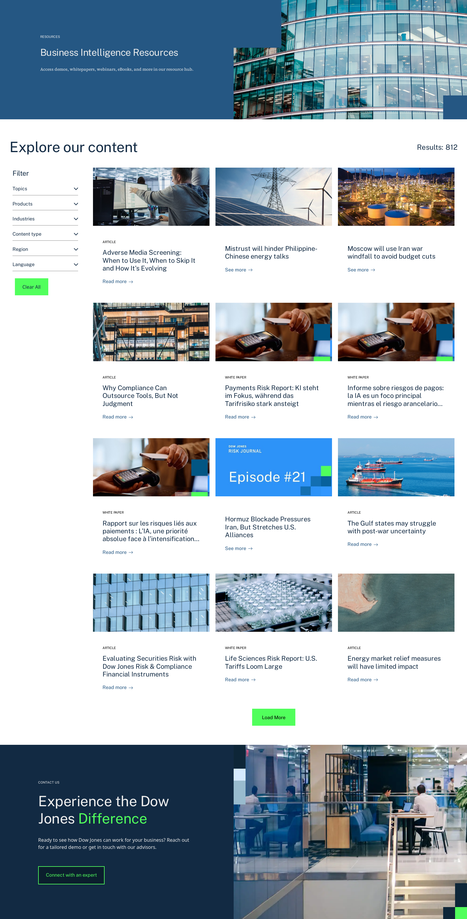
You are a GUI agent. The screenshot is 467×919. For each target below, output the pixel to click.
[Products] (45, 204)
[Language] (45, 264)
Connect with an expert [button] (71, 875)
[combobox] (45, 189)
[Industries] (45, 219)
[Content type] (45, 234)
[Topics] (45, 189)
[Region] (45, 249)
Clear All (31, 287)
